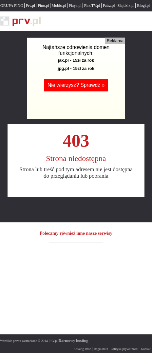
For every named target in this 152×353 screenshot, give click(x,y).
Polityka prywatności (125, 349)
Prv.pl (30, 5)
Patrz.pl (109, 5)
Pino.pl (43, 5)
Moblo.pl (59, 5)
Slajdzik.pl (126, 5)
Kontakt (146, 349)
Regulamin (101, 349)
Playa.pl (75, 5)
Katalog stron (82, 349)
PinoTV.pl (92, 5)
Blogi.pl (143, 5)
